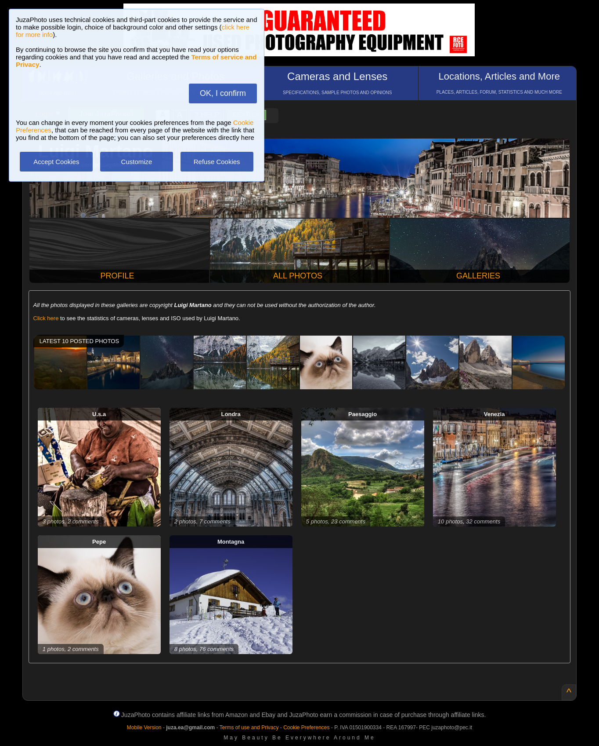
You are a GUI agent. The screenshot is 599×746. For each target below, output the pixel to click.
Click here (46, 318)
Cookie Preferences (306, 727)
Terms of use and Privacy (249, 727)
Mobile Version (144, 727)
